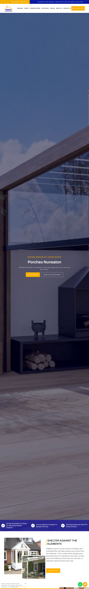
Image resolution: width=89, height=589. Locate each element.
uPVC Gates (45, 8)
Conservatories (35, 8)
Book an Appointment (52, 275)
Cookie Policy (14, 587)
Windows (20, 8)
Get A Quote (53, 571)
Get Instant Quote (78, 8)
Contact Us (67, 8)
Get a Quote (33, 275)
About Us (59, 8)
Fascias (52, 8)
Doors (26, 8)
